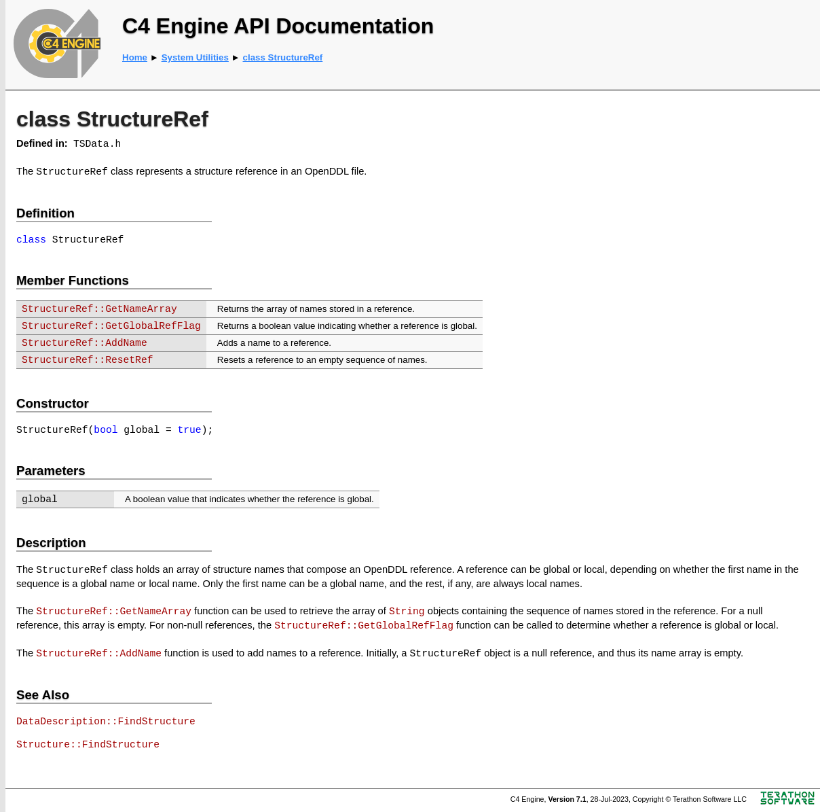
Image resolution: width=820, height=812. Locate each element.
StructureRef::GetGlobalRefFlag (111, 326)
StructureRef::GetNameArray (99, 309)
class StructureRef (283, 57)
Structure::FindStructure (88, 744)
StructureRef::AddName (84, 343)
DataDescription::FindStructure (105, 721)
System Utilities (195, 57)
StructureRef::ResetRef (87, 360)
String (407, 611)
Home (134, 57)
